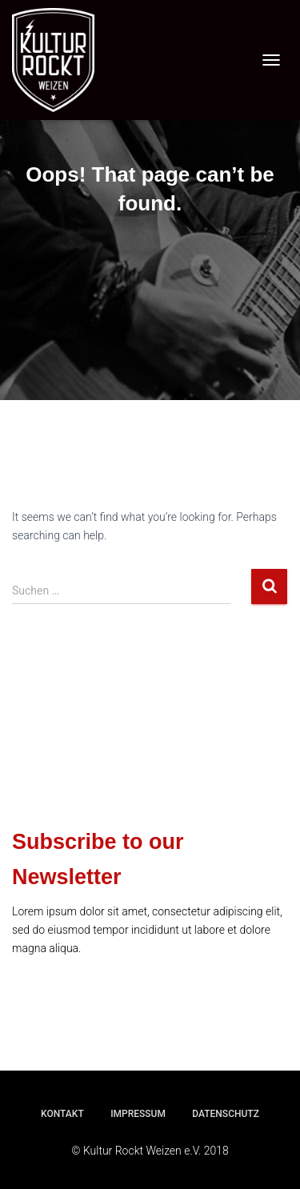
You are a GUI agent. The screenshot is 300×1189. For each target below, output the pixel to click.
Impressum (138, 1113)
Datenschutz (225, 1113)
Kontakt (62, 1113)
